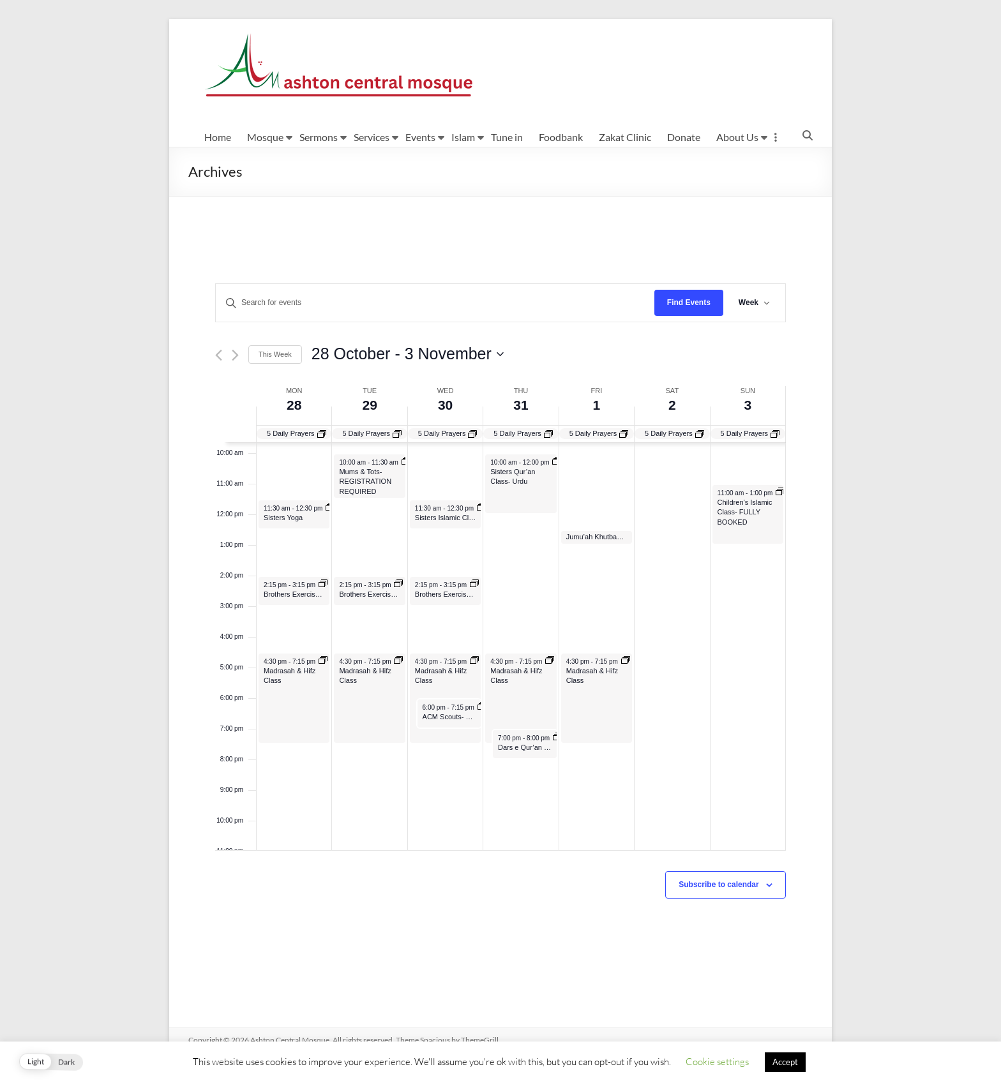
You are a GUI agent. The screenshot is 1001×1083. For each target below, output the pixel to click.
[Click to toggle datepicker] (408, 354)
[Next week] (235, 355)
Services (371, 137)
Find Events (689, 302)
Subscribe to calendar (718, 884)
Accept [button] (785, 1062)
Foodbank (561, 137)
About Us (737, 137)
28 (294, 405)
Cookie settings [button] (717, 1061)
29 (369, 405)
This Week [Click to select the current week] (275, 354)
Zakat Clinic (625, 137)
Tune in (507, 137)
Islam (463, 137)
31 (520, 405)
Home (217, 137)
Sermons (318, 137)
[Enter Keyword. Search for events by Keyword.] (435, 303)
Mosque (265, 137)
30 (445, 405)
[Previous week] (218, 355)
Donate (683, 137)
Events (420, 137)
